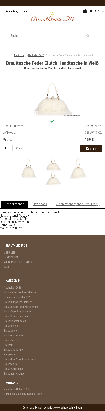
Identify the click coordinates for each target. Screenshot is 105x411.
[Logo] (52, 17)
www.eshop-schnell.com (68, 407)
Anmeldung (12, 11)
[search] (92, 36)
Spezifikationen (14, 204)
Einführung (20, 55)
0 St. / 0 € (97, 11)
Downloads (40, 204)
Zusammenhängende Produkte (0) (78, 204)
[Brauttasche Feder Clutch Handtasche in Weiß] (52, 82)
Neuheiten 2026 (36, 55)
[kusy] (8, 148)
